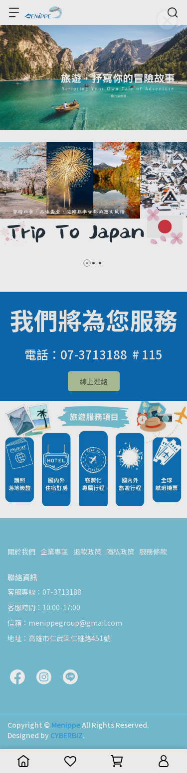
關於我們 (21, 551)
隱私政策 (120, 551)
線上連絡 (94, 381)
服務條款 (153, 551)
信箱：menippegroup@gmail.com (64, 623)
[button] (87, 263)
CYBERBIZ (66, 735)
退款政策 (87, 551)
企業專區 (54, 551)
